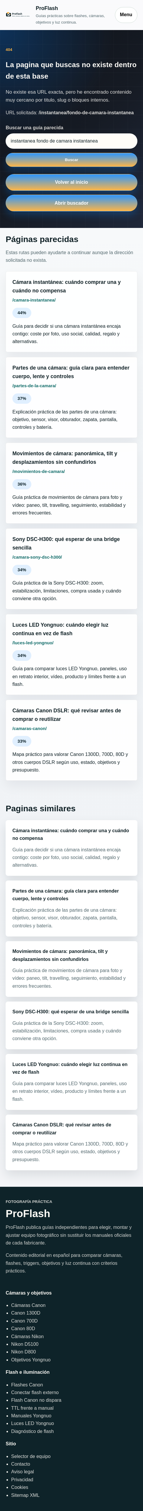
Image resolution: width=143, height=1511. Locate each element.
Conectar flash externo (35, 1392)
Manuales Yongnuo (31, 1415)
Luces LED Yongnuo (32, 1423)
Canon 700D (24, 1320)
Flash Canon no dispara (36, 1400)
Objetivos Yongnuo (31, 1359)
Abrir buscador (72, 203)
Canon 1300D (25, 1312)
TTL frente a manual (32, 1408)
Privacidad (22, 1479)
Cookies (19, 1487)
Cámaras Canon (28, 1305)
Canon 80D (23, 1328)
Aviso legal (22, 1471)
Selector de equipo (31, 1456)
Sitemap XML (25, 1495)
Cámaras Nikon (27, 1336)
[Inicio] (57, 14)
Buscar (71, 160)
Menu (126, 14)
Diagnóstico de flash (32, 1431)
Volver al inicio (71, 182)
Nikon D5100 (25, 1344)
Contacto (20, 1464)
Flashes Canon (27, 1384)
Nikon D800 (23, 1351)
